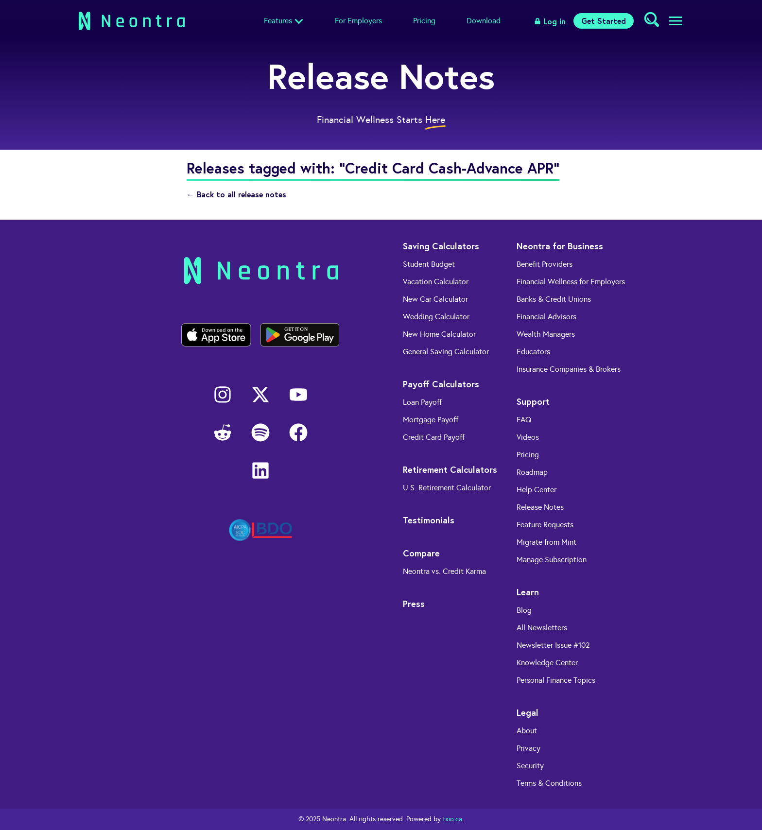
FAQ (524, 419)
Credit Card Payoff (434, 437)
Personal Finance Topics (556, 680)
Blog (524, 610)
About (527, 730)
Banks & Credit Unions (554, 299)
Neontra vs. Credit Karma (444, 571)
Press (414, 603)
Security (530, 765)
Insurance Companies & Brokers (569, 369)
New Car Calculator (435, 299)
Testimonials (428, 520)
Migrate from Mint (546, 542)
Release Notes (540, 507)
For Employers (358, 20)
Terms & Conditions (549, 783)
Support (533, 401)
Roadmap (532, 472)
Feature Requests (545, 524)
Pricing (424, 20)
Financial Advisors (546, 316)
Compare (421, 553)
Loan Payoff (422, 402)
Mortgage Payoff (430, 419)
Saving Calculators (441, 246)
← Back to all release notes (236, 194)
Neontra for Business (560, 246)
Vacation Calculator (435, 281)
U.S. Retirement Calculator (447, 487)
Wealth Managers (546, 334)
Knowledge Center (547, 662)
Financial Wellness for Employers (571, 281)
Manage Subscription (552, 559)
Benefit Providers (544, 264)
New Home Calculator (439, 334)
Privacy (528, 748)
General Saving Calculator (446, 351)
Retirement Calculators (450, 469)
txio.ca (452, 819)
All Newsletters (542, 627)
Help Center (536, 489)
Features (278, 20)
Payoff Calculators (441, 384)
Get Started (603, 21)
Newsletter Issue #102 (553, 645)
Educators (533, 351)
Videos (528, 437)
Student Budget (429, 264)
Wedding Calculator (436, 316)
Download (484, 20)
